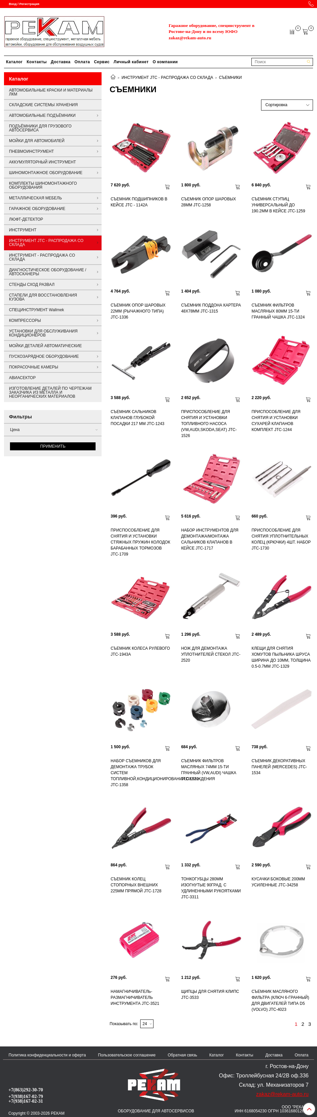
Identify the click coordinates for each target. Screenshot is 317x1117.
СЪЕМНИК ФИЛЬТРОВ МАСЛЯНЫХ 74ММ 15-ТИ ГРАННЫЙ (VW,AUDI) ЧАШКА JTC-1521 (208, 770)
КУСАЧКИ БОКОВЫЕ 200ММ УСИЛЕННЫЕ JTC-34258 (278, 882)
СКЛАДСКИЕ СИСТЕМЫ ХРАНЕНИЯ (43, 105)
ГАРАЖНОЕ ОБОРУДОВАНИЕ (37, 208)
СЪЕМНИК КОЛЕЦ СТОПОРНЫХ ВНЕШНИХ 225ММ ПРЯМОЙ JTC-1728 (136, 885)
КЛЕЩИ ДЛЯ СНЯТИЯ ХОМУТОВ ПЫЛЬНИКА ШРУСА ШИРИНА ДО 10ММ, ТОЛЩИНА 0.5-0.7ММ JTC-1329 (280, 657)
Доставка (61, 62)
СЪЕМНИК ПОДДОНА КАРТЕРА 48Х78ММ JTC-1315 (211, 308)
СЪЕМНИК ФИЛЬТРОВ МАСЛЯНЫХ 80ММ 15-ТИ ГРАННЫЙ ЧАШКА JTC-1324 (278, 311)
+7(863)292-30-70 (25, 1089)
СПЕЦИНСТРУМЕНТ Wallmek (36, 310)
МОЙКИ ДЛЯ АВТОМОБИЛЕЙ (37, 140)
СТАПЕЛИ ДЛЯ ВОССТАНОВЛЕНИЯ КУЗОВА (43, 297)
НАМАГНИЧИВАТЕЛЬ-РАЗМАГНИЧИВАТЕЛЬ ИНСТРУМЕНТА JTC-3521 (135, 997)
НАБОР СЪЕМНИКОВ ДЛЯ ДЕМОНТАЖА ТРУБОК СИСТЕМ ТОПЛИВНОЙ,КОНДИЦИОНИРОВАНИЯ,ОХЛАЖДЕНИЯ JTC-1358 (141, 773)
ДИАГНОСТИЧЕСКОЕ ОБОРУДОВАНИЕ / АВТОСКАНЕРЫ (47, 272)
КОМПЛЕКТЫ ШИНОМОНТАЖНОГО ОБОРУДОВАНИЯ (43, 185)
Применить (53, 446)
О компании (165, 62)
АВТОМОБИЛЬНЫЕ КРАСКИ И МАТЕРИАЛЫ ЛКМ (51, 92)
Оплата (82, 62)
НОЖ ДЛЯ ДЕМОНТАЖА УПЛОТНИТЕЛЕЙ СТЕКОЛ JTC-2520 (210, 654)
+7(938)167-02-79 (25, 1096)
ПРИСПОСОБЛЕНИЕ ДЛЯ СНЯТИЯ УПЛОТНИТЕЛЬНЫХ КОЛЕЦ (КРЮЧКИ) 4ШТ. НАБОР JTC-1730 (281, 539)
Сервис (102, 62)
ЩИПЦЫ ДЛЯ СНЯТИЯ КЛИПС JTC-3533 (210, 994)
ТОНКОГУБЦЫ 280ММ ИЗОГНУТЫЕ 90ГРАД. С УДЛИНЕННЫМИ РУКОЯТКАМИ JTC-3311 (211, 888)
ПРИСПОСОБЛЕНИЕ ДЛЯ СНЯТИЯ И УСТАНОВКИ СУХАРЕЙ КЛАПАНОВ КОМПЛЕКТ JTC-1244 (275, 420)
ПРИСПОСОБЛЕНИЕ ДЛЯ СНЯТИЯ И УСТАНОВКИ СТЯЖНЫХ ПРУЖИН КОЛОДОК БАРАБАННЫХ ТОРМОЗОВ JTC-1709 (140, 542)
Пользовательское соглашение (127, 1055)
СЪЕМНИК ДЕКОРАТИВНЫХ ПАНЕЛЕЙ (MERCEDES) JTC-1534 (279, 767)
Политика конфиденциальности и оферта (47, 1055)
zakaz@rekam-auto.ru (189, 37)
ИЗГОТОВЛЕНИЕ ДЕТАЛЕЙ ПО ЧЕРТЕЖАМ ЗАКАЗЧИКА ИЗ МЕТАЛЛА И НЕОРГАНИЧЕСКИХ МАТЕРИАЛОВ (50, 392)
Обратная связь (182, 1055)
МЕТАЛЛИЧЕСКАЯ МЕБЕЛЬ (35, 198)
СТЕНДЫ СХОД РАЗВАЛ (32, 284)
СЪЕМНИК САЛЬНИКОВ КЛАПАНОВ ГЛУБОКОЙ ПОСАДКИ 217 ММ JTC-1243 (137, 417)
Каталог (14, 62)
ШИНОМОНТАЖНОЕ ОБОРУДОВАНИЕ (46, 172)
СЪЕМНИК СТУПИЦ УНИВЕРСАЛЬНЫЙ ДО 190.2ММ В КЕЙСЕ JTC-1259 (278, 205)
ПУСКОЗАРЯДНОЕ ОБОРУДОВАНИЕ (44, 356)
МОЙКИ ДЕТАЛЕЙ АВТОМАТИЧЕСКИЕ (45, 345)
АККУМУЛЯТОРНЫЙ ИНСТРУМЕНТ (42, 162)
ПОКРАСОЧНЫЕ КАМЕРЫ (33, 367)
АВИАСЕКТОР (22, 377)
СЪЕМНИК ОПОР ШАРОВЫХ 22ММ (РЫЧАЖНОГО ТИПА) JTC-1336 (138, 311)
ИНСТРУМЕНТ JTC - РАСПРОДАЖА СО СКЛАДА (167, 77)
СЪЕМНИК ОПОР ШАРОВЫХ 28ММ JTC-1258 (208, 202)
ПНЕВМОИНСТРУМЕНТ (31, 151)
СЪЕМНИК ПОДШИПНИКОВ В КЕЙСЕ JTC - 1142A (139, 202)
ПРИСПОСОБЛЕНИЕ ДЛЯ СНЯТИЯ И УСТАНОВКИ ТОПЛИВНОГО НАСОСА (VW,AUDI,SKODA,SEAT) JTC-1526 (209, 423)
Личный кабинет (131, 62)
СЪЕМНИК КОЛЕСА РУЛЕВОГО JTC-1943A (140, 651)
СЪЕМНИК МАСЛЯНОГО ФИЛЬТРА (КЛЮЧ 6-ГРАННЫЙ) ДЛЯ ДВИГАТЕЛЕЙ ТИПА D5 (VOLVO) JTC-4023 (280, 1000)
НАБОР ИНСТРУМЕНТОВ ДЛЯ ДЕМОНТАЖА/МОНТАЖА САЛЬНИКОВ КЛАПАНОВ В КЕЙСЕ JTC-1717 (209, 539)
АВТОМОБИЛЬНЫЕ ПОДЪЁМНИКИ (42, 115)
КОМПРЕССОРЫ (25, 320)
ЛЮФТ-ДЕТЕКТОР (26, 219)
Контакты (37, 62)
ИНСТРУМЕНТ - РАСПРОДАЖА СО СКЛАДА (42, 257)
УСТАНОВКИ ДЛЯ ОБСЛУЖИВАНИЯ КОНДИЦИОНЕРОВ (43, 333)
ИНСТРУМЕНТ (22, 230)
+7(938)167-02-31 (25, 1101)
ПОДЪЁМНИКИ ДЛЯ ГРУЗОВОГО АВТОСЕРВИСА (40, 128)
